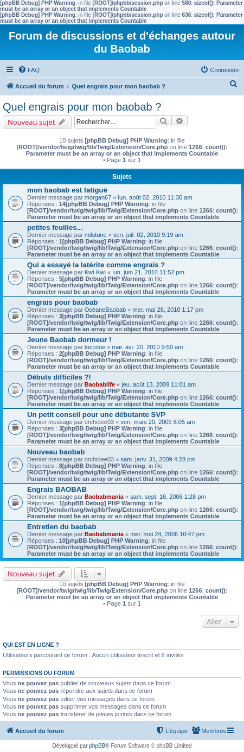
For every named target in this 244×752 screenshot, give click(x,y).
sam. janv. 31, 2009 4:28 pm (157, 459)
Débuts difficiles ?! (59, 377)
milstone (96, 235)
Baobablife (100, 384)
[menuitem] (29, 69)
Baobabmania (104, 496)
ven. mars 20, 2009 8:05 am (157, 422)
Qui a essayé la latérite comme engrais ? (96, 265)
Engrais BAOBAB (57, 489)
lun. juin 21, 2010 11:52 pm (148, 272)
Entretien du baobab (61, 527)
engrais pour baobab (62, 302)
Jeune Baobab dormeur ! (69, 340)
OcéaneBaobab (105, 309)
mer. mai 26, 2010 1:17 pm (167, 309)
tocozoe (95, 347)
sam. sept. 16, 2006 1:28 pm (168, 496)
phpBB (97, 746)
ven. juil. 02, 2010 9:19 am (148, 235)
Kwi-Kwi (95, 272)
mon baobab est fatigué (67, 190)
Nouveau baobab (56, 452)
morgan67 (98, 197)
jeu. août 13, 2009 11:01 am (158, 384)
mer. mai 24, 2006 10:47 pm (167, 534)
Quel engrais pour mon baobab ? (82, 107)
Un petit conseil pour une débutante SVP (96, 414)
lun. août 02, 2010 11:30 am (155, 197)
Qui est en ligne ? (31, 644)
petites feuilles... (55, 227)
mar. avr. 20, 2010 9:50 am (147, 347)
